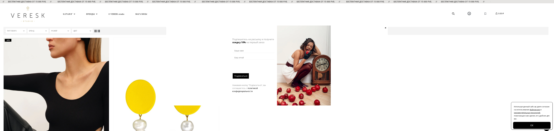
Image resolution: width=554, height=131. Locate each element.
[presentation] (254, 67)
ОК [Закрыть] (531, 125)
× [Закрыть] (385, 27)
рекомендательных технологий (527, 113)
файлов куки (535, 110)
